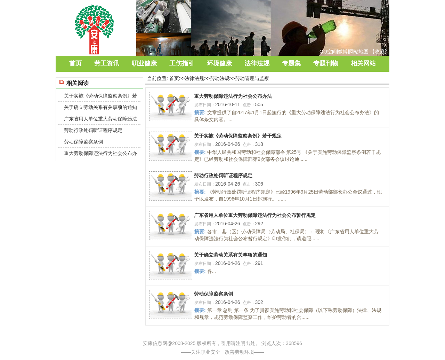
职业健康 (144, 63)
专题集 (291, 63)
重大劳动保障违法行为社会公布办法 (233, 96)
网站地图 (359, 51)
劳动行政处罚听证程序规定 (223, 175)
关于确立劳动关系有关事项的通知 (230, 255)
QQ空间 (328, 51)
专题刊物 (325, 63)
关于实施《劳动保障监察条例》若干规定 (238, 136)
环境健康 (219, 63)
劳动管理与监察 (252, 78)
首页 (75, 63)
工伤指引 (181, 63)
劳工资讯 (106, 63)
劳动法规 (219, 78)
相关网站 (363, 63)
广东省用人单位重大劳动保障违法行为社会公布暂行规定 (255, 215)
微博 (343, 51)
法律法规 (256, 63)
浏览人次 (271, 343)
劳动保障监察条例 (213, 294)
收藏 (380, 51)
